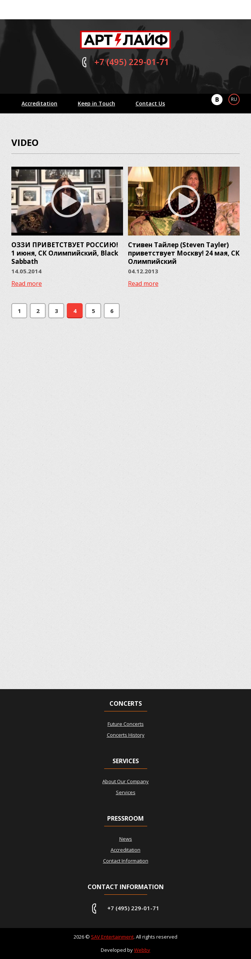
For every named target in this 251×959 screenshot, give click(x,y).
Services (126, 792)
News (125, 838)
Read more (26, 283)
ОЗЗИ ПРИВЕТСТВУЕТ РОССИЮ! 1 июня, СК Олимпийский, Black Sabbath (64, 253)
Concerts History (126, 734)
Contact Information (125, 860)
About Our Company (125, 781)
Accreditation (39, 103)
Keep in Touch (96, 103)
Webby (142, 950)
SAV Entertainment (112, 936)
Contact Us (150, 103)
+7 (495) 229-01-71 (133, 908)
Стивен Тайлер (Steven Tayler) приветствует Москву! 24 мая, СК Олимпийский (184, 253)
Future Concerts (126, 723)
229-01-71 (131, 61)
